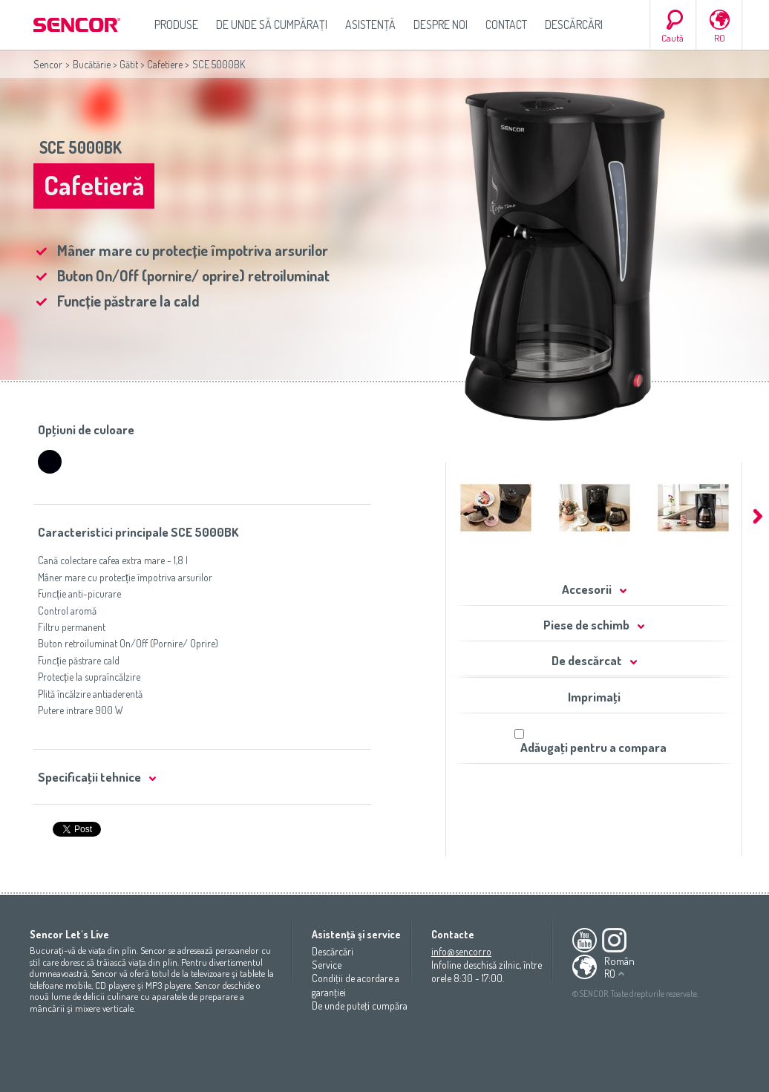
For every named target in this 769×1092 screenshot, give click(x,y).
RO (719, 38)
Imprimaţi (594, 696)
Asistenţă (370, 24)
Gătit (129, 64)
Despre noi (440, 24)
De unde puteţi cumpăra (360, 1005)
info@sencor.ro (461, 951)
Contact (506, 24)
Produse (176, 24)
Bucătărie (92, 64)
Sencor (47, 64)
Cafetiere (165, 64)
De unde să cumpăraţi (271, 24)
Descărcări (574, 24)
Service (326, 964)
